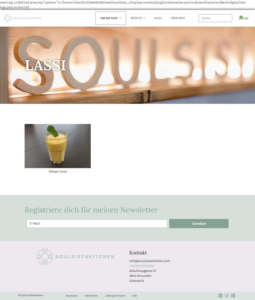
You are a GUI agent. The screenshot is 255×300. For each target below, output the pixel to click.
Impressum (72, 295)
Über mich (178, 18)
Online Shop (110, 18)
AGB (134, 295)
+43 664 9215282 (141, 266)
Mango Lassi (58, 171)
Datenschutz (91, 295)
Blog (157, 18)
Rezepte (138, 18)
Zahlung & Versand (115, 295)
